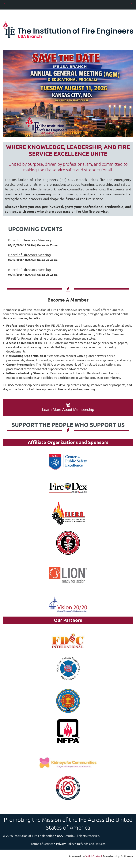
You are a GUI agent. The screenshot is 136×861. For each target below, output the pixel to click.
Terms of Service (42, 843)
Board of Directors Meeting (29, 240)
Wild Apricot (93, 856)
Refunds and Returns (91, 843)
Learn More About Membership (68, 407)
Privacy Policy (65, 843)
